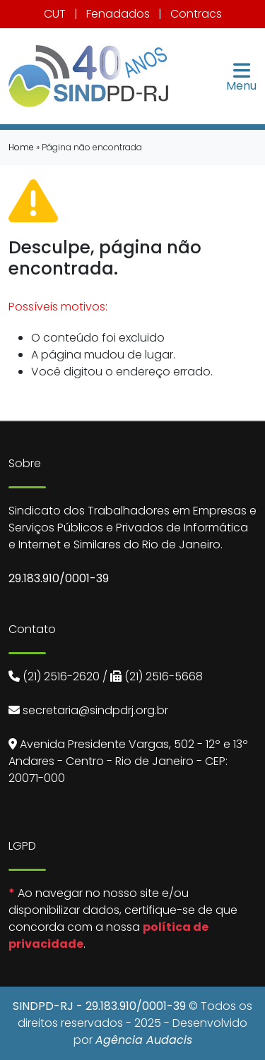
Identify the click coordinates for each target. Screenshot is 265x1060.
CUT (55, 14)
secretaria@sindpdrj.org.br (95, 710)
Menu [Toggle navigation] (241, 76)
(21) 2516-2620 (61, 676)
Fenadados (118, 14)
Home (21, 147)
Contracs (196, 14)
